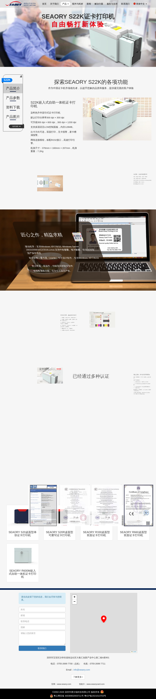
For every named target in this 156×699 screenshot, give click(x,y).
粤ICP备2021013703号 (95, 696)
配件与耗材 (77, 4)
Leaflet (133, 651)
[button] (104, 619)
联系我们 (125, 4)
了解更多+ (78, 677)
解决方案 (99, 4)
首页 (44, 4)
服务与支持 (112, 4)
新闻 (89, 4)
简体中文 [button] (140, 3)
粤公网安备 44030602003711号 (69, 696)
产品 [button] (65, 4)
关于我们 (54, 4)
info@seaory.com (81, 670)
